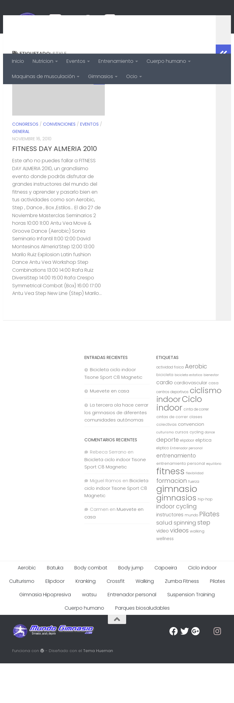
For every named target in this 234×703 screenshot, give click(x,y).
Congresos (25, 164)
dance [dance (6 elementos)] (210, 472)
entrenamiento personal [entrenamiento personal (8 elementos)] (180, 503)
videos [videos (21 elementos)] (179, 570)
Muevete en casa (109, 430)
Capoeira (165, 607)
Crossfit (116, 620)
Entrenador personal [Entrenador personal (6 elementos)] (186, 488)
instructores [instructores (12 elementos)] (169, 554)
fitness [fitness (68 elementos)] (170, 510)
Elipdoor (55, 620)
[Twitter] (184, 671)
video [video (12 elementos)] (162, 570)
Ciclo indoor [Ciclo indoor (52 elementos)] (179, 443)
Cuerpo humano (166, 61)
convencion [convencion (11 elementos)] (191, 464)
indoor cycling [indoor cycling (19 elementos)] (176, 546)
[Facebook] (173, 671)
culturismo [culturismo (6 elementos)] (165, 472)
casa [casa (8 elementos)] (213, 422)
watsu (89, 634)
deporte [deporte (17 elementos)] (167, 479)
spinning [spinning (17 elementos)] (185, 562)
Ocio (131, 76)
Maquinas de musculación (43, 76)
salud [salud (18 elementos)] (164, 562)
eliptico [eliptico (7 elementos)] (162, 487)
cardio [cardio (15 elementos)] (164, 422)
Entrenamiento (115, 61)
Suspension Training (191, 634)
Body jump (131, 607)
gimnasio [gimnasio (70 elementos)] (176, 528)
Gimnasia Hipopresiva (45, 634)
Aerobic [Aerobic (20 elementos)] (196, 406)
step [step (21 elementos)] (203, 562)
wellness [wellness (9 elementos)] (165, 578)
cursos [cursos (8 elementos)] (181, 471)
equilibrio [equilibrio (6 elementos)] (213, 503)
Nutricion (43, 61)
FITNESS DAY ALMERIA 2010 (54, 188)
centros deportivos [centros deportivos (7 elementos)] (172, 431)
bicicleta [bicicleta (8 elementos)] (164, 414)
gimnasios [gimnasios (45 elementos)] (176, 537)
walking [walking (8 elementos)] (197, 570)
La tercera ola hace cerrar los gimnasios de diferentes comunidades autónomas (116, 452)
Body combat (90, 607)
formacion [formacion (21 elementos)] (171, 520)
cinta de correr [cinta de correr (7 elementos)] (196, 449)
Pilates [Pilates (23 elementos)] (209, 553)
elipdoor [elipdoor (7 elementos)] (187, 480)
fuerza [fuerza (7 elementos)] (193, 521)
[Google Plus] (195, 671)
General (21, 171)
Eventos (75, 61)
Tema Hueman (98, 690)
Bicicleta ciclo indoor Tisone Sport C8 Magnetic (116, 527)
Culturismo (21, 620)
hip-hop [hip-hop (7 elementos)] (205, 538)
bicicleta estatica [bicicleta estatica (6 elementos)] (188, 414)
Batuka (55, 607)
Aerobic (27, 607)
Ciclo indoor (202, 607)
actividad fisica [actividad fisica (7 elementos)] (170, 406)
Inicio (18, 61)
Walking (145, 620)
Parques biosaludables (142, 647)
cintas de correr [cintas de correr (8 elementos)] (172, 456)
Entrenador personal (132, 634)
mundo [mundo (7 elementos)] (191, 554)
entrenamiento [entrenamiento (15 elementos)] (176, 495)
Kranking (86, 620)
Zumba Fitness (182, 620)
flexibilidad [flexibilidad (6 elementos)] (195, 513)
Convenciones (59, 164)
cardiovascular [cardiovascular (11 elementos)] (190, 422)
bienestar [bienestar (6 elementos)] (211, 414)
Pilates (217, 620)
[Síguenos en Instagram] (217, 671)
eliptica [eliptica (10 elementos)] (203, 480)
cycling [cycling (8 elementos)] (197, 471)
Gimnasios (100, 76)
